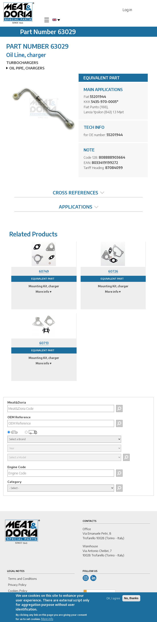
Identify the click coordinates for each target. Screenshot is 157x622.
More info (47, 619)
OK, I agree (113, 599)
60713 (44, 343)
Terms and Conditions (22, 578)
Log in (127, 9)
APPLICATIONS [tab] (78, 207)
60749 (44, 271)
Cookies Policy (17, 591)
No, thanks (131, 599)
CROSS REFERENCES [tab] (78, 192)
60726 (113, 271)
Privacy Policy (17, 584)
